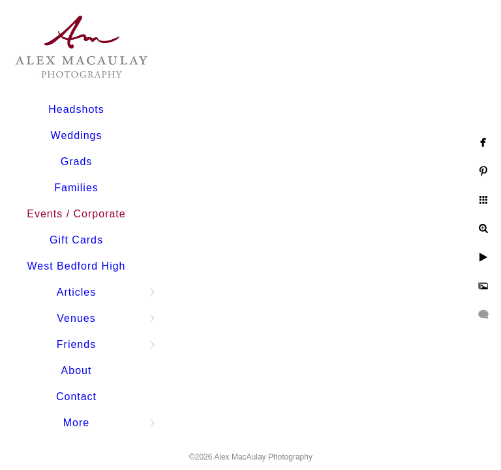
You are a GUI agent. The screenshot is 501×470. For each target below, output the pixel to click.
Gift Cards (76, 239)
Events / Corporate (76, 213)
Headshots (76, 109)
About (76, 370)
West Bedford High (76, 266)
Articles (76, 292)
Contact (76, 396)
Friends (76, 344)
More (76, 422)
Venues (76, 318)
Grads (77, 161)
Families (76, 187)
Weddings (76, 135)
